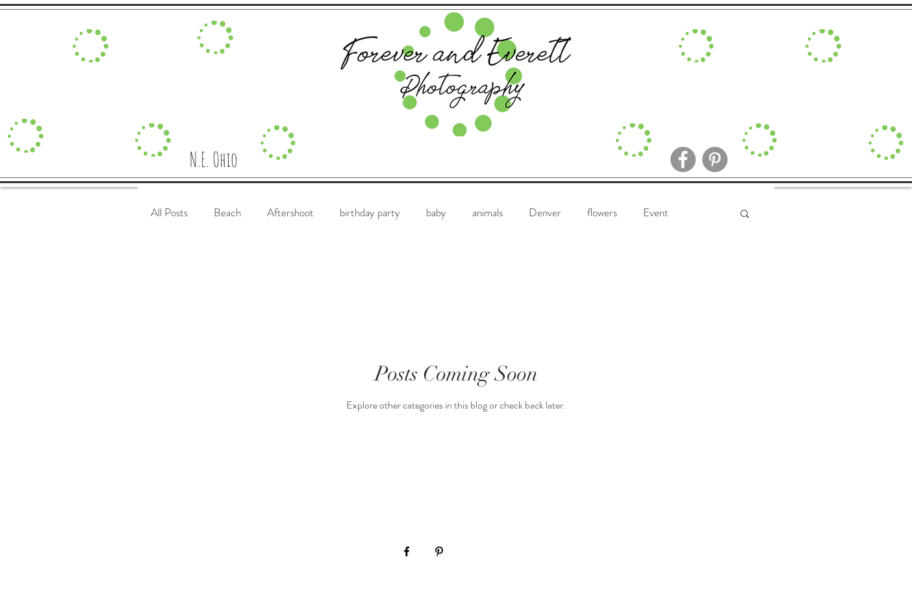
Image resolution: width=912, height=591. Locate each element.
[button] (745, 214)
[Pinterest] (715, 159)
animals (487, 212)
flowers (602, 212)
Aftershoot (290, 212)
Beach (227, 212)
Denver (545, 212)
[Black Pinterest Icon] (439, 551)
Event (655, 212)
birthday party (370, 212)
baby (436, 212)
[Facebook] (683, 159)
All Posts (169, 212)
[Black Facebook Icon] (406, 551)
